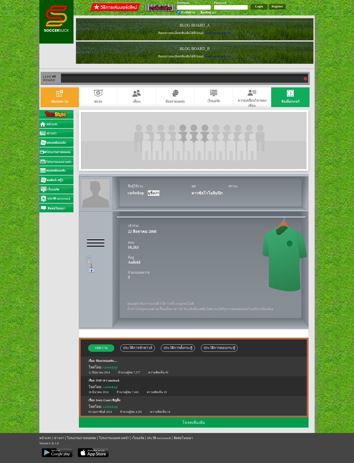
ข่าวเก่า (59, 438)
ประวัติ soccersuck (159, 438)
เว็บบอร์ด (138, 438)
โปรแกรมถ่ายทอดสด (81, 438)
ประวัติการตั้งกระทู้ (177, 348)
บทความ (101, 348)
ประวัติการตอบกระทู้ (219, 348)
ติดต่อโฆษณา (183, 438)
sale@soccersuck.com (218, 33)
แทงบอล (65, 443)
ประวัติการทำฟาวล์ (137, 348)
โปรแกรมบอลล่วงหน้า (114, 438)
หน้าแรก (45, 438)
